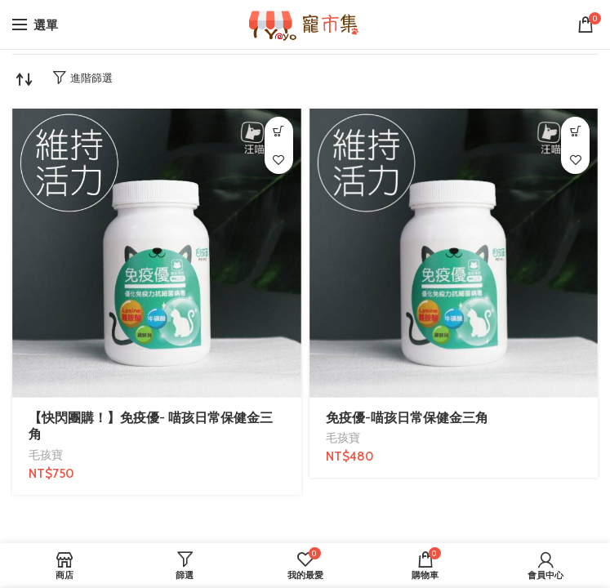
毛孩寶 (46, 455)
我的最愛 (279, 159)
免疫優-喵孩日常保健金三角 (407, 417)
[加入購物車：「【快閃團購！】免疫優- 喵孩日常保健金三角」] (279, 131)
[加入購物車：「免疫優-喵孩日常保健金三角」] (575, 131)
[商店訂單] (24, 79)
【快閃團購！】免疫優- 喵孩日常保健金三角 (151, 426)
